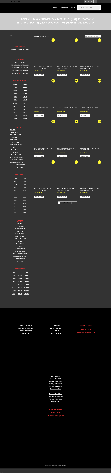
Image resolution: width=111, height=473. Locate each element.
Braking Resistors (20, 164)
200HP (25, 109)
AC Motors (20, 167)
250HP (25, 112)
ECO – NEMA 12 (14, 139)
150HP (25, 103)
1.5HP (15, 90)
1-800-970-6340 (16, 1)
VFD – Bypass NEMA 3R (17, 159)
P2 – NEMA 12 (14, 149)
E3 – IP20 (12, 130)
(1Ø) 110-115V (15, 65)
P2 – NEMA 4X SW (15, 154)
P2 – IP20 (12, 147)
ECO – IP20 (13, 137)
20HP (15, 112)
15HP (15, 109)
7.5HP (15, 103)
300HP (25, 115)
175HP (25, 106)
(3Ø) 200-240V (24, 67)
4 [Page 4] (67, 202)
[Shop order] (93, 36)
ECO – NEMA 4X (14, 142)
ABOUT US (64, 7)
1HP (15, 87)
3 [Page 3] (64, 202)
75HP (25, 94)
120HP (25, 100)
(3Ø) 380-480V (15, 73)
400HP (25, 118)
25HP (15, 115)
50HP (25, 87)
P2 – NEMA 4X (14, 152)
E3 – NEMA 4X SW (15, 135)
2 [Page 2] (61, 202)
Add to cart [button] (39, 74)
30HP (15, 118)
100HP (25, 97)
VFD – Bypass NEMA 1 (16, 157)
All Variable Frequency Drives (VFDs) (20, 49)
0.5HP (15, 84)
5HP (15, 100)
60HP (25, 90)
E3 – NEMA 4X (14, 132)
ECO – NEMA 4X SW (16, 144)
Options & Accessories (16, 162)
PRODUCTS (54, 7)
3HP (15, 97)
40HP (25, 84)
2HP (15, 94)
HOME (73, 7)
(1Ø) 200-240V (15, 67)
